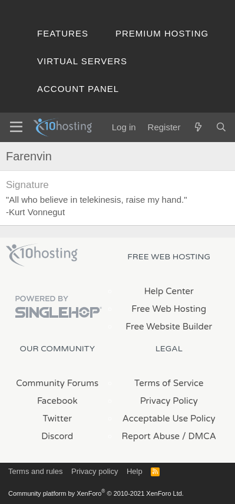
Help (135, 471)
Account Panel (78, 89)
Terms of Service (169, 383)
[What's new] (197, 127)
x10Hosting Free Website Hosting (42, 255)
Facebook (57, 401)
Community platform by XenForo (96, 493)
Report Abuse (151, 436)
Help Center (169, 291)
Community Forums (57, 383)
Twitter (57, 418)
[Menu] (16, 127)
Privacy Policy (169, 401)
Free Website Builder (168, 326)
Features (62, 33)
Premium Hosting (161, 33)
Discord (57, 436)
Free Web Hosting (168, 309)
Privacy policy (94, 471)
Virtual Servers (82, 61)
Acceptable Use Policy (169, 418)
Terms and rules (35, 471)
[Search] (221, 127)
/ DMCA (199, 436)
